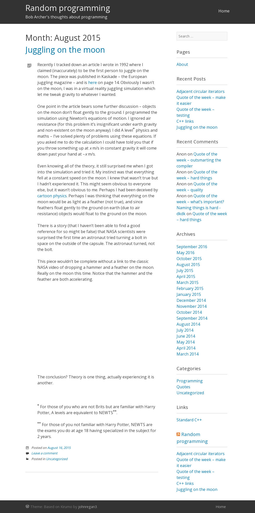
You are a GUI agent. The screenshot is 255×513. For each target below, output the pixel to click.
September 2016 (192, 246)
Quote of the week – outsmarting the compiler (199, 160)
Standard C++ (189, 420)
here (92, 82)
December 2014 (191, 300)
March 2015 (187, 282)
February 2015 (190, 288)
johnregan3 (87, 506)
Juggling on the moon (65, 49)
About (182, 64)
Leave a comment (44, 453)
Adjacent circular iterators (201, 91)
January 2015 (189, 294)
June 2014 (186, 336)
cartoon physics (52, 195)
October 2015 (189, 258)
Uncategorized (56, 459)
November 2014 (191, 306)
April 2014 (186, 348)
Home (224, 11)
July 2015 (185, 270)
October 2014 (189, 312)
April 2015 (186, 276)
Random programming (67, 7)
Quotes (183, 387)
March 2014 (187, 354)
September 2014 (192, 318)
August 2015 (188, 264)
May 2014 (185, 342)
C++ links (185, 121)
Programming (190, 381)
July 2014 (185, 330)
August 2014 (188, 324)
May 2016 (185, 252)
